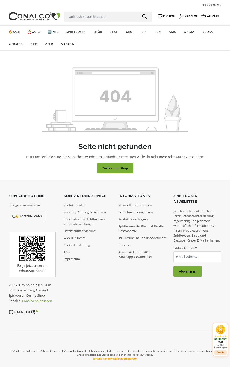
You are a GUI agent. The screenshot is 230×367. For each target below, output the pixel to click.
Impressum (72, 259)
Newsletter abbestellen (135, 205)
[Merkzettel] (166, 16)
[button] (220, 335)
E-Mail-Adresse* (185, 248)
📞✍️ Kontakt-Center (26, 216)
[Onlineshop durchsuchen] (100, 17)
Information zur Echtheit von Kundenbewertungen (84, 221)
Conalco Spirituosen (37, 301)
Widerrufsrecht (74, 238)
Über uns (125, 245)
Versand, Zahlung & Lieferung (85, 212)
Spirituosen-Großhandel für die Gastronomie (141, 228)
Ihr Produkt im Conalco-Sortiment (142, 238)
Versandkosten (72, 350)
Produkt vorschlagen (133, 219)
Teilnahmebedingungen (135, 212)
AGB (67, 252)
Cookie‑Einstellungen (79, 245)
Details (220, 350)
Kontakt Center (74, 205)
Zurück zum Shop (115, 168)
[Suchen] (144, 17)
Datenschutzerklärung (80, 231)
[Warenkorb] (210, 16)
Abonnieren (187, 271)
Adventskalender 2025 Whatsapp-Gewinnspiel (135, 254)
